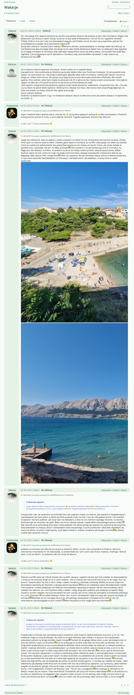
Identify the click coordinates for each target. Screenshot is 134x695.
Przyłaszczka (12, 105)
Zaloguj (115, 2)
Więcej (124, 30)
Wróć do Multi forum (15, 685)
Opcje (124, 21)
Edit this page (123, 692)
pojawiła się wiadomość (41, 110)
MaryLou (12, 64)
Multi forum (9, 2)
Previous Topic (12, 13)
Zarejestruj (125, 2)
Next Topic (123, 13)
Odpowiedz (106, 30)
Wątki (32, 20)
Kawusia (12, 30)
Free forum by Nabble (14, 692)
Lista (23, 20)
